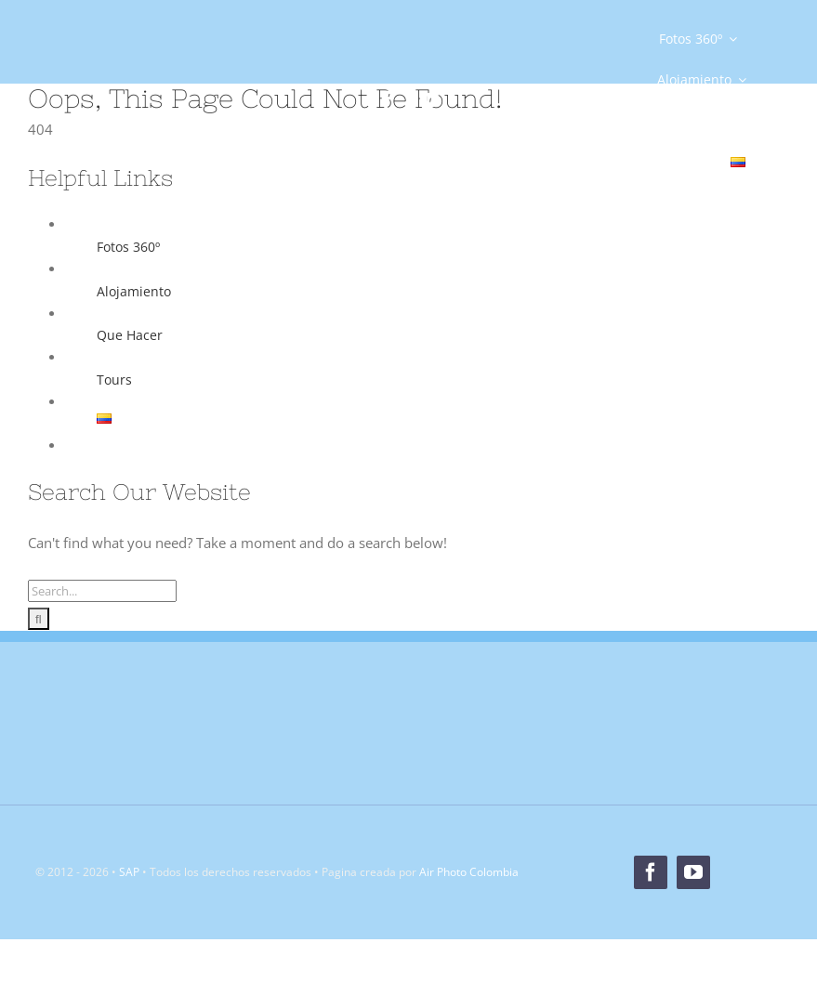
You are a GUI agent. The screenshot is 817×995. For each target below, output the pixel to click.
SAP (129, 872)
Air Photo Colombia (469, 872)
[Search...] (102, 591)
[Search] (38, 619)
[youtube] (429, 100)
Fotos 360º (128, 246)
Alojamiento (134, 291)
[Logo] (115, 84)
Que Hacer (130, 335)
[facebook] (386, 100)
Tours (114, 379)
